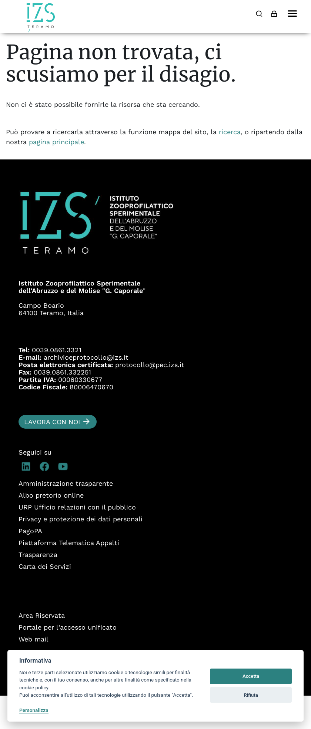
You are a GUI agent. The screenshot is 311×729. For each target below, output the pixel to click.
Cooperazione (62, 52)
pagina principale (56, 175)
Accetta (251, 676)
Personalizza (34, 710)
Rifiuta (251, 695)
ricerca (230, 165)
